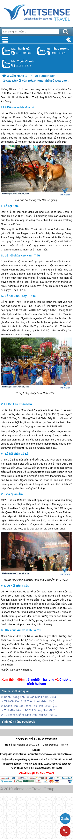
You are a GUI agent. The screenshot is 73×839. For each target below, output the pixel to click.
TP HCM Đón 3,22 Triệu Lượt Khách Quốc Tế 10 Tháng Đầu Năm (30, 701)
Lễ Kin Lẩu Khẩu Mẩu (18, 404)
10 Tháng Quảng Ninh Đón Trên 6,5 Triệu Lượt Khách (30, 714)
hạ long (48, 679)
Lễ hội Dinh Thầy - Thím (20, 295)
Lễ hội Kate (11, 206)
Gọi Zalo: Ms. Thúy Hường (41, 51)
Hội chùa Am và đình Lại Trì (23, 630)
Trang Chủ (36, 12)
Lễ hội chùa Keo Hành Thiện (23, 255)
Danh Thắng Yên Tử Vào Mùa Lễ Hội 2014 (30, 697)
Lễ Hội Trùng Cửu (18, 585)
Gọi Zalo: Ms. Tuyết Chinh (6, 63)
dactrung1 (48, 53)
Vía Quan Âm (14, 494)
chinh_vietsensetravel (13, 65)
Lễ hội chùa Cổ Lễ (16, 453)
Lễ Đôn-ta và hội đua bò (18, 107)
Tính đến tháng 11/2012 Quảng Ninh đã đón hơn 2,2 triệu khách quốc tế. (30, 710)
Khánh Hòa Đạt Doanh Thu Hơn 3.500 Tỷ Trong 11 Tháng (30, 705)
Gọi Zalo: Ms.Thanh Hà (6, 51)
